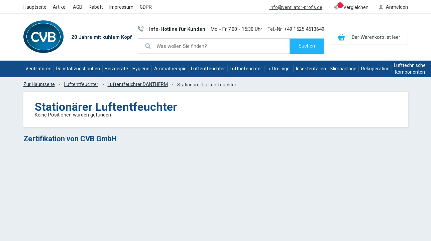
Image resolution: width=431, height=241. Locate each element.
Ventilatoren (38, 68)
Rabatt (96, 7)
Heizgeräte (116, 68)
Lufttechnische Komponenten (410, 69)
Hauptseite (34, 7)
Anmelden (397, 7)
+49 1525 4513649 (304, 29)
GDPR (146, 7)
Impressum (121, 7)
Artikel (60, 7)
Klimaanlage (343, 68)
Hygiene (140, 68)
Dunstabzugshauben (78, 68)
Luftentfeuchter (208, 68)
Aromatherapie (170, 68)
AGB (77, 7)
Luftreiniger (278, 68)
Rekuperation (375, 68)
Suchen (307, 46)
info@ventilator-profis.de (296, 7)
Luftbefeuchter (246, 68)
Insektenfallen (311, 68)
